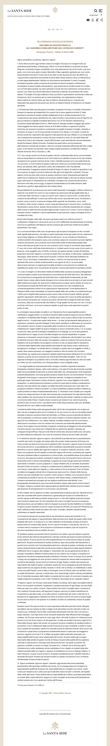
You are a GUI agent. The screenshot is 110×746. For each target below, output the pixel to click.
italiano (94, 16)
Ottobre (45, 16)
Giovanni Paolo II (17, 16)
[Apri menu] (100, 11)
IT (61, 29)
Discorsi (31, 16)
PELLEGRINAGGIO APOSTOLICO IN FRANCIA (55, 41)
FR (58, 29)
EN (49, 29)
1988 (38, 16)
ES (53, 29)
